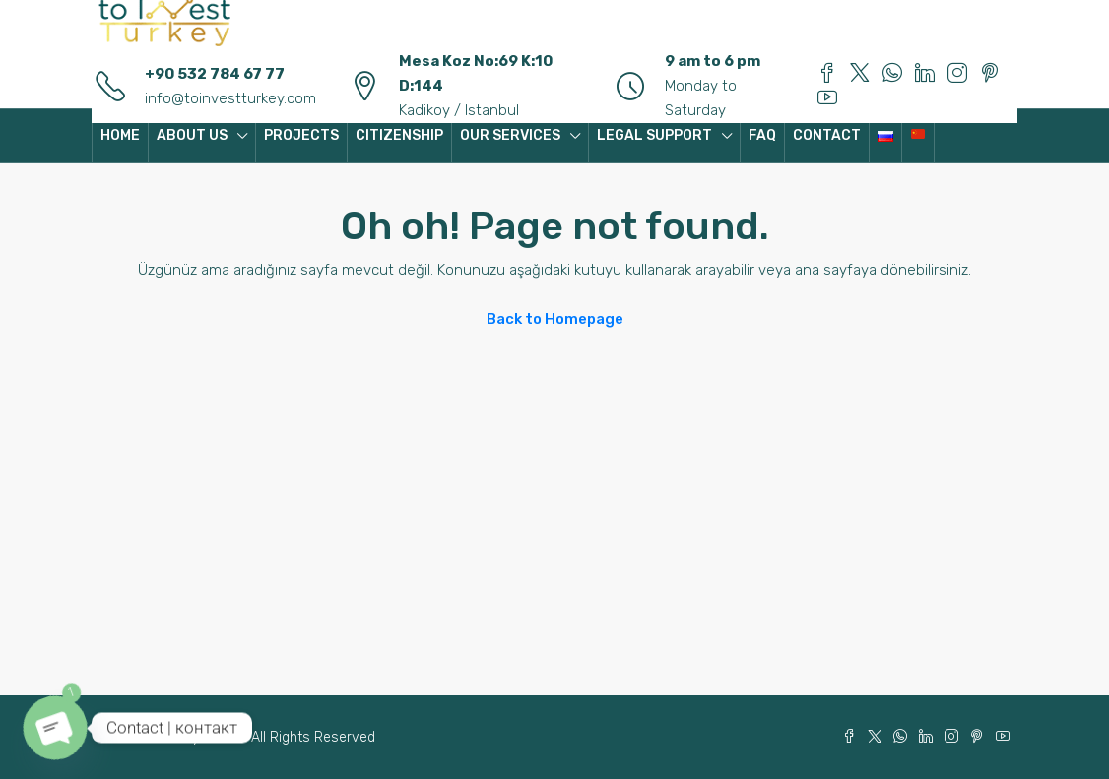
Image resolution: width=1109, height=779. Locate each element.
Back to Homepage (555, 319)
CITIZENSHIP (399, 135)
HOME (120, 135)
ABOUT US (192, 135)
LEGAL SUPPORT (654, 135)
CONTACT (827, 135)
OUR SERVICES (510, 135)
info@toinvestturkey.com (230, 98)
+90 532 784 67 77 (215, 74)
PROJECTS (301, 135)
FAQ (762, 135)
